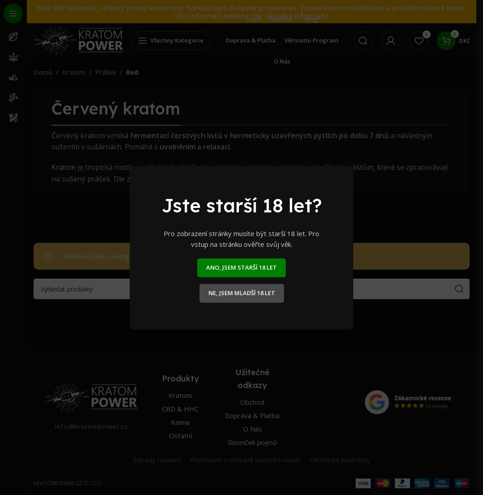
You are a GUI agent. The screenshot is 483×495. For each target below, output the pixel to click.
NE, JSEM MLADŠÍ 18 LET (241, 293)
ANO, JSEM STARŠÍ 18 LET (241, 267)
